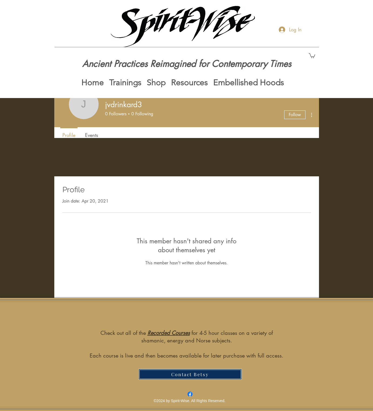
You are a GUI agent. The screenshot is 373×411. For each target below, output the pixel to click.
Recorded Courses (168, 332)
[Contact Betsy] (190, 374)
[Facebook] (190, 394)
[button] (312, 55)
